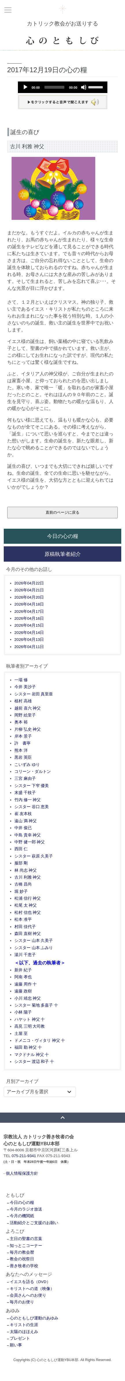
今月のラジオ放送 (26, 1209)
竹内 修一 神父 (27, 800)
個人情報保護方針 (22, 1173)
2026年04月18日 (29, 604)
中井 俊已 (23, 828)
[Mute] (84, 87)
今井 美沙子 (25, 687)
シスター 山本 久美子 (33, 940)
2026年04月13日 (29, 639)
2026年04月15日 (29, 625)
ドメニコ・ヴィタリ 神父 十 (39, 1040)
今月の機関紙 (22, 1216)
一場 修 (21, 680)
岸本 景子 (23, 736)
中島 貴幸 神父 (27, 835)
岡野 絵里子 (25, 715)
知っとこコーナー (26, 1245)
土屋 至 (21, 1033)
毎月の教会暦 (22, 1252)
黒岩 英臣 (23, 757)
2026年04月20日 (29, 597)
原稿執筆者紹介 (62, 554)
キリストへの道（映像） (32, 1289)
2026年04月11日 (29, 647)
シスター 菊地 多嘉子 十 (36, 1005)
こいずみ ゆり (27, 764)
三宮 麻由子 (25, 778)
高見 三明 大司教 (29, 1026)
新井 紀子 (23, 970)
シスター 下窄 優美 (31, 786)
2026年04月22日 (29, 583)
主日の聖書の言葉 (26, 1239)
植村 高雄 (23, 701)
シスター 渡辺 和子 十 (34, 1061)
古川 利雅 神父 (27, 877)
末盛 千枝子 (25, 792)
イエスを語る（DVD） (30, 1282)
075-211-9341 (24, 1156)
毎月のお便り (22, 1302)
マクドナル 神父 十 (31, 1055)
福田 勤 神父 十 (28, 1047)
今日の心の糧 (62, 536)
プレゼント (20, 1338)
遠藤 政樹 (23, 991)
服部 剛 (21, 863)
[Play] (25, 87)
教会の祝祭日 (22, 1259)
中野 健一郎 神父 (29, 842)
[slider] (54, 87)
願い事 (16, 1345)
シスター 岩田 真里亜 (33, 694)
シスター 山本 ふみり (33, 948)
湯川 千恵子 (25, 955)
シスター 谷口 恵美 (31, 807)
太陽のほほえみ (24, 1332)
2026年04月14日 (29, 632)
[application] (62, 87)
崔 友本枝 (23, 814)
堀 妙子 (21, 891)
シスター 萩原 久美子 (33, 856)
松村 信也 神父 (27, 912)
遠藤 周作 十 (25, 984)
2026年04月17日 (29, 611)
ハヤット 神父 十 (29, 1019)
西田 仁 (21, 849)
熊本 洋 (21, 750)
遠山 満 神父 (25, 821)
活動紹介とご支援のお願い (34, 1223)
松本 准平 (23, 919)
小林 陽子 (23, 1012)
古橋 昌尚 (23, 884)
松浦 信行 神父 (27, 898)
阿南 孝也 (23, 977)
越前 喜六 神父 (27, 708)
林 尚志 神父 (25, 870)
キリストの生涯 (24, 1325)
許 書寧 (22, 743)
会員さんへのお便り (28, 1295)
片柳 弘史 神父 (27, 729)
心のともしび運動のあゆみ (34, 1318)
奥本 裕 (21, 722)
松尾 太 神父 (25, 905)
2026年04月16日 (29, 618)
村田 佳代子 (25, 927)
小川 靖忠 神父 (27, 998)
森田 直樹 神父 (27, 933)
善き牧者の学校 (24, 1266)
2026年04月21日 (29, 590)
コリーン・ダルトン (32, 771)
